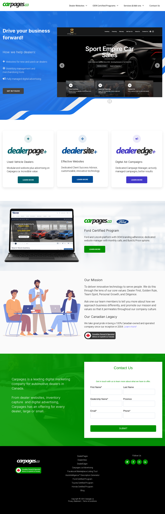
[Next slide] (157, 65)
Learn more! (130, 326)
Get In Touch (13, 91)
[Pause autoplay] (109, 101)
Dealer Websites (76, 5)
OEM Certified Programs (104, 5)
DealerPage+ (82, 456)
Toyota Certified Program (82, 483)
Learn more (28, 180)
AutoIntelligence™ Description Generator (82, 475)
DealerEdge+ (82, 464)
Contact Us (154, 5)
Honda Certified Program (82, 487)
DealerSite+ (82, 460)
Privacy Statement (74, 501)
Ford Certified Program (82, 479)
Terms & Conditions (90, 501)
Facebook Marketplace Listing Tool (82, 471)
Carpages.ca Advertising (82, 467)
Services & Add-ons (132, 5)
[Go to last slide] (62, 65)
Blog (82, 490)
